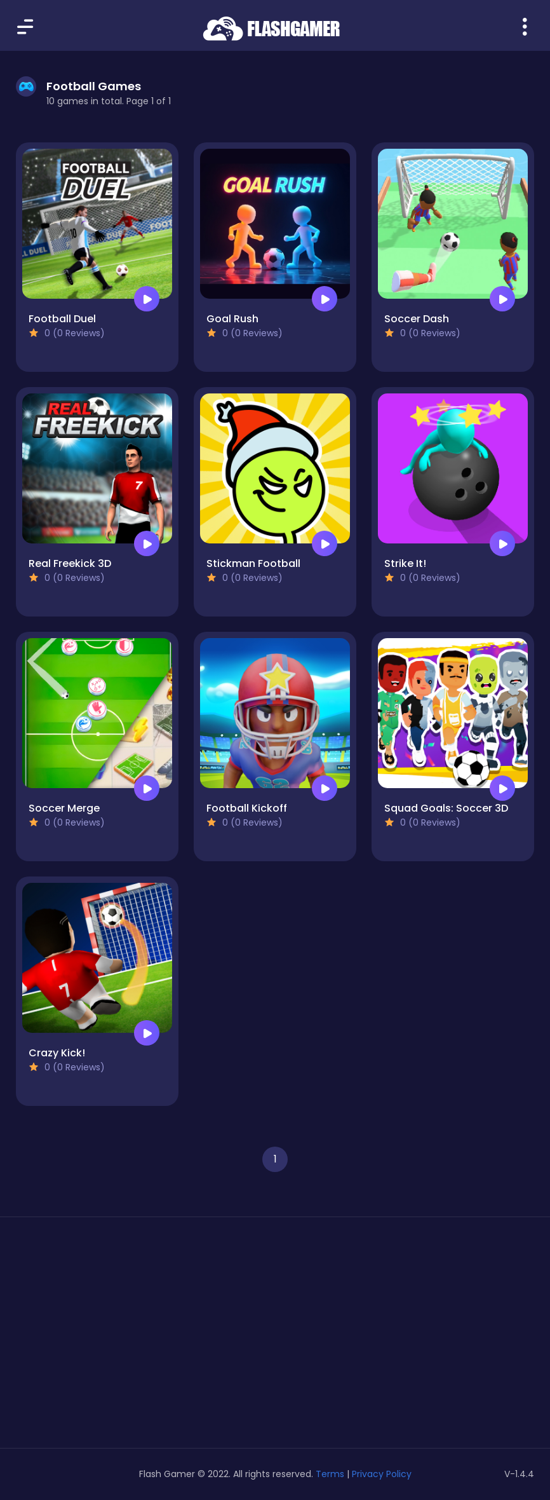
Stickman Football (253, 563)
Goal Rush (232, 318)
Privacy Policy (382, 1474)
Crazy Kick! (57, 1053)
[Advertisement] (97, 1337)
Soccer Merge (64, 808)
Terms (330, 1474)
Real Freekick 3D (70, 563)
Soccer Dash (416, 318)
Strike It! (405, 563)
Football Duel (62, 318)
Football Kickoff (246, 808)
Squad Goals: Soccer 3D (446, 808)
